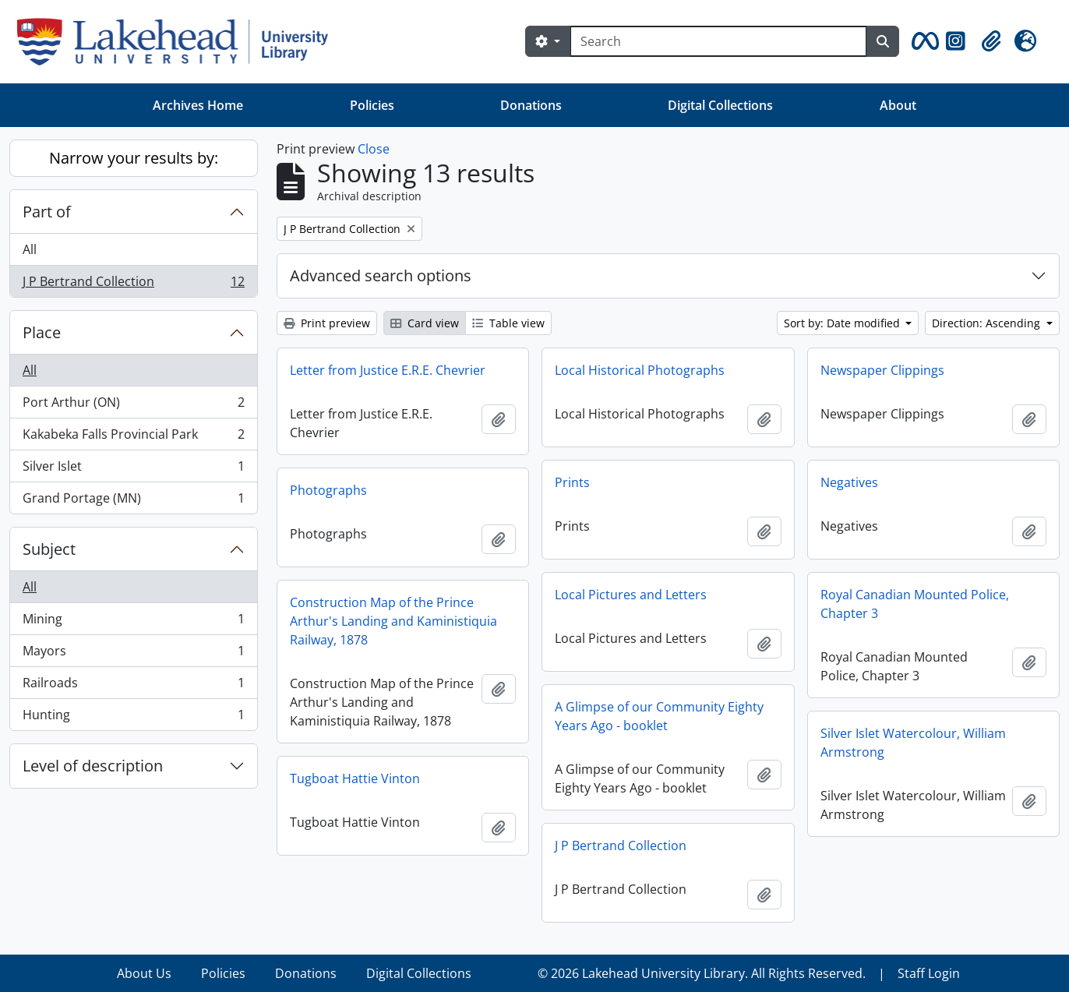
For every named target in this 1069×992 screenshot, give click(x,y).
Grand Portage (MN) (133, 501)
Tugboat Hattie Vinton (355, 778)
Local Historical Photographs (640, 370)
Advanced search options (380, 275)
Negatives (849, 482)
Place (42, 332)
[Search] (718, 41)
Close (374, 148)
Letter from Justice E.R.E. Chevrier (387, 370)
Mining (133, 622)
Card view (424, 323)
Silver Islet (133, 469)
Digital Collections (720, 105)
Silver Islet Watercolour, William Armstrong (913, 743)
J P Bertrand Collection (133, 284)
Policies (372, 105)
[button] (922, 41)
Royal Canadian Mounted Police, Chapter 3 (914, 604)
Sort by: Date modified (843, 323)
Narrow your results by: (133, 157)
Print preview (327, 323)
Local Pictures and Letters (631, 594)
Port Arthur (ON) (133, 405)
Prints (572, 482)
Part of (47, 211)
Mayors (133, 654)
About (898, 105)
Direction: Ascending (987, 323)
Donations (531, 105)
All (30, 249)
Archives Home (198, 105)
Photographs (328, 490)
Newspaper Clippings (882, 370)
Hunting (133, 717)
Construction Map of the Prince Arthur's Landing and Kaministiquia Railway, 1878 (393, 621)
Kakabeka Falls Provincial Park (133, 437)
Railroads (133, 686)
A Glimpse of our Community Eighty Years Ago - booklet (659, 716)
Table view (508, 323)
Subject (49, 549)
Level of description (93, 765)
